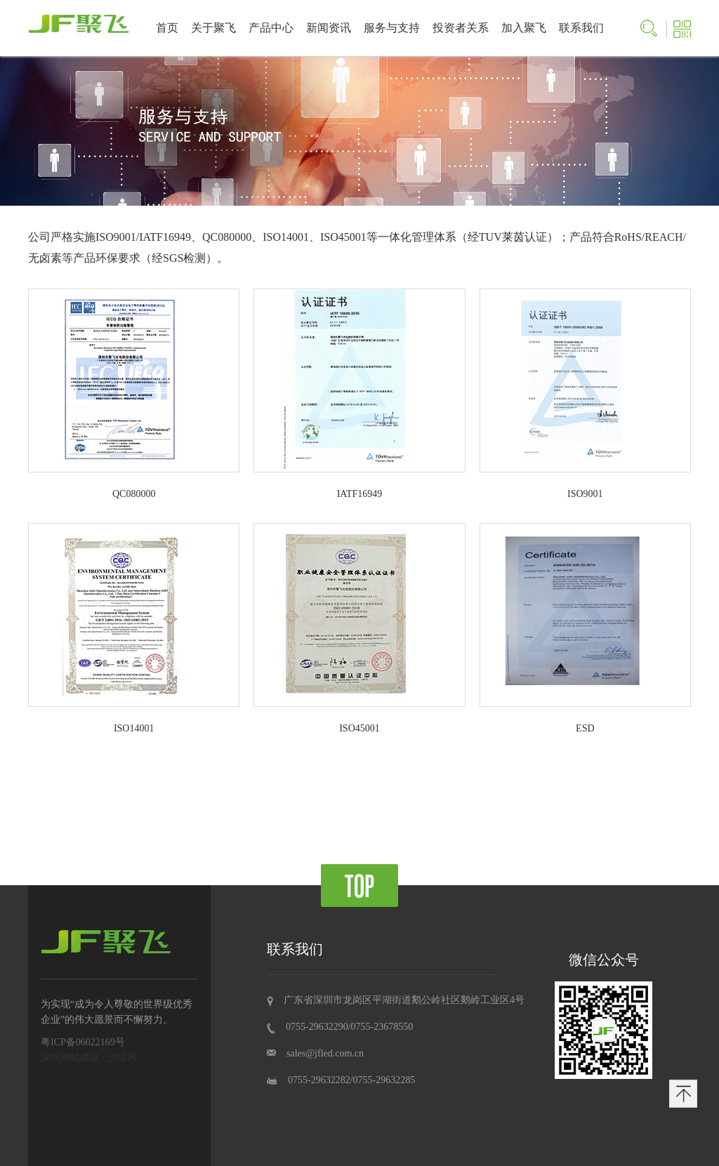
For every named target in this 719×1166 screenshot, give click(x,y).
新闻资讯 (328, 28)
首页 (167, 28)
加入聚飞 (523, 28)
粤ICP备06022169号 (83, 1042)
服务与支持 (392, 28)
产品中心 (271, 28)
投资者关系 (461, 28)
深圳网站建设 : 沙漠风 (89, 1057)
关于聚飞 (213, 28)
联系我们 (581, 28)
